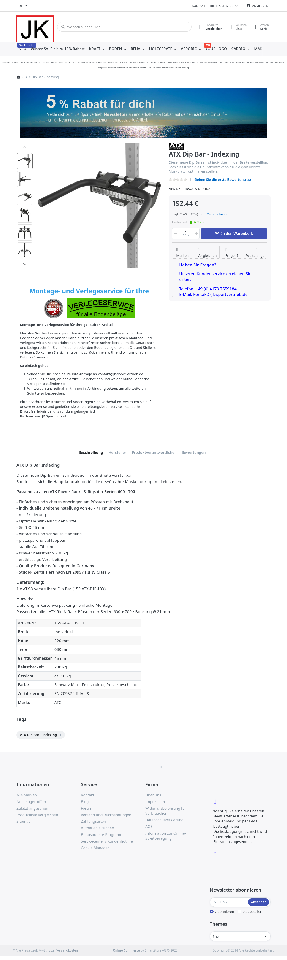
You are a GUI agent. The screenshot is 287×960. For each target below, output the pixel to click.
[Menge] (186, 233)
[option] (24, 161)
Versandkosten (218, 214)
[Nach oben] (25, 147)
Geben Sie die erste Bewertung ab (222, 179)
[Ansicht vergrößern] (99, 205)
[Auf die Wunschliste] (182, 252)
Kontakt (198, 6)
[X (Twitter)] (138, 767)
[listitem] (99, 205)
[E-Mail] (228, 902)
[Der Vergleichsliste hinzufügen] (207, 252)
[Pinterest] (161, 767)
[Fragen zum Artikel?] (231, 252)
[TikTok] (149, 767)
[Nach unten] (25, 264)
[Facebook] (126, 767)
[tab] (91, 452)
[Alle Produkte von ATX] (176, 145)
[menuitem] (22, 49)
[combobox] (23, 5)
